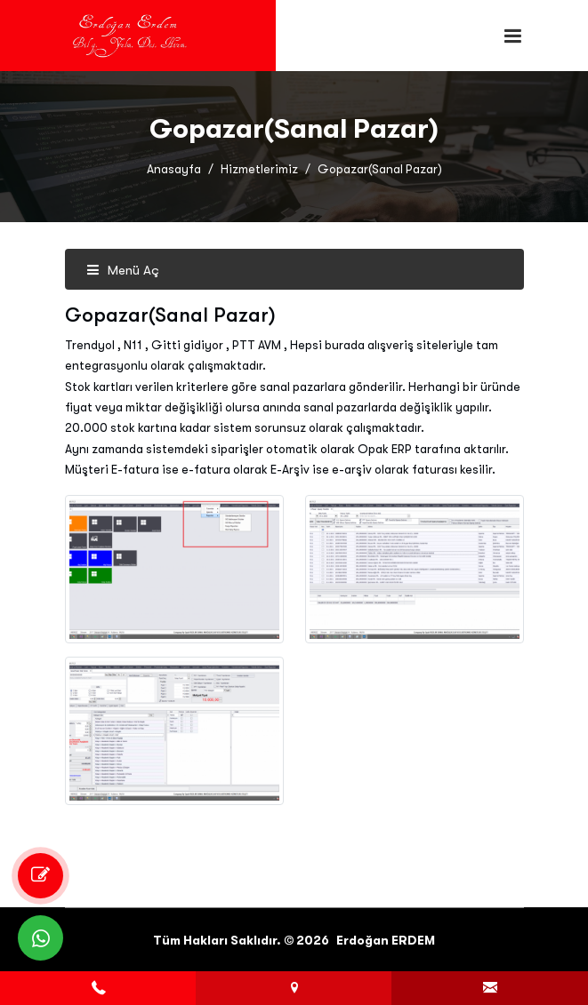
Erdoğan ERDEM (385, 940)
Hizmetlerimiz (259, 169)
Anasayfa (174, 169)
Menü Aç (122, 270)
